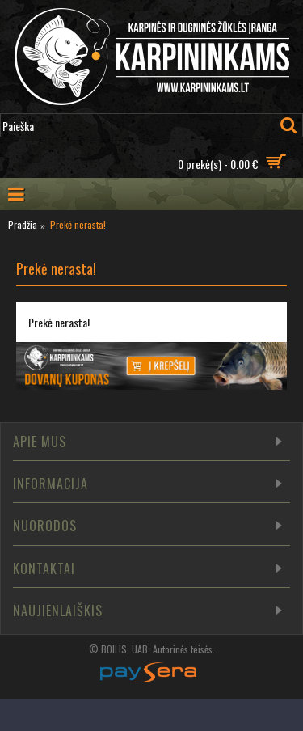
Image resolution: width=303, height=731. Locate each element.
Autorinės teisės (183, 649)
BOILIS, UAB (124, 649)
